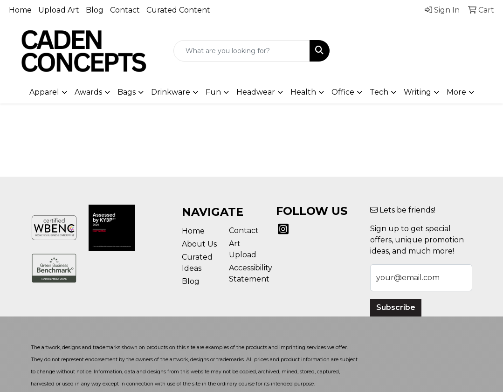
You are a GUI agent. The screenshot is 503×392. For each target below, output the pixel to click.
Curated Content (178, 10)
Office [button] (342, 92)
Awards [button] (88, 92)
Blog (94, 10)
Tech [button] (379, 92)
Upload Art (58, 10)
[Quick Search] (241, 51)
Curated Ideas (197, 263)
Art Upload (242, 249)
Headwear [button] (255, 92)
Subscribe (395, 307)
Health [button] (303, 92)
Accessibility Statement (247, 273)
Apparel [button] (44, 92)
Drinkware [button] (170, 92)
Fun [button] (213, 92)
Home (20, 10)
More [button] (456, 92)
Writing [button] (417, 92)
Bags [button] (126, 92)
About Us (199, 244)
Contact (125, 10)
